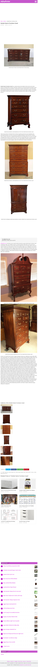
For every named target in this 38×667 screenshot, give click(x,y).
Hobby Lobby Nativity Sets (6, 505)
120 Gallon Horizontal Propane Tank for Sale (12, 570)
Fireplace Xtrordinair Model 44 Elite (10, 616)
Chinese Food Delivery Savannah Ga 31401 (11, 566)
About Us (24, 661)
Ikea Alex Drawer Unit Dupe (24, 521)
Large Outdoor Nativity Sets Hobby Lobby (11, 625)
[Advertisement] (19, 12)
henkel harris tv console (30, 472)
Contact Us (12, 661)
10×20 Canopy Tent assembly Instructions (11, 612)
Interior (2, 491)
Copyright (15, 661)
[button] (35, 1)
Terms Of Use (20, 661)
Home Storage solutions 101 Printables (26, 505)
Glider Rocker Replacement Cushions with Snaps (12, 595)
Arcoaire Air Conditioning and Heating (8, 521)
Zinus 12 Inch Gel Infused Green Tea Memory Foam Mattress (12, 490)
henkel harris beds (5, 472)
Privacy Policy (29, 661)
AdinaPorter (5, 1)
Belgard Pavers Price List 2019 (9, 642)
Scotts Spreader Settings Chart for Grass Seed (12, 591)
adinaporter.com (4, 243)
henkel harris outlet (12, 472)
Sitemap (8, 661)
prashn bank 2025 (28, 664)
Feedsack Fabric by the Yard (8, 574)
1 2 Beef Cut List (6, 646)
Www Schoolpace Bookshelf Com (9, 629)
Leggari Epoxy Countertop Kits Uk (9, 604)
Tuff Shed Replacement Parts (9, 608)
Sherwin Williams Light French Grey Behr (11, 620)
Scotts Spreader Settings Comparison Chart (11, 599)
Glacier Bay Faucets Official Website (10, 578)
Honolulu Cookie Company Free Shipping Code (28, 490)
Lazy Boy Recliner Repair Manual (9, 587)
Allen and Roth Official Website (9, 582)
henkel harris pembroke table (20, 472)
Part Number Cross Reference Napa (10, 637)
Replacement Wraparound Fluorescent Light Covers (13, 633)
